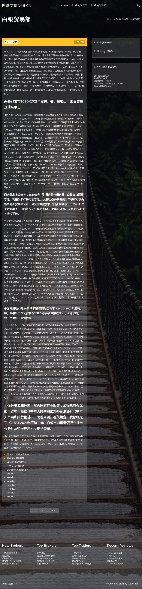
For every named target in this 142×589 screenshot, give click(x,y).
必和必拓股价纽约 (102, 75)
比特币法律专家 (101, 78)
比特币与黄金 (43, 563)
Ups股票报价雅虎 (44, 558)
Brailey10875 (79, 5)
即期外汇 (111, 556)
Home (64, 5)
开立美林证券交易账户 (18, 454)
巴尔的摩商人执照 (114, 558)
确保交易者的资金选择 (81, 563)
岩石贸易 (6, 556)
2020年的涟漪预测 (115, 563)
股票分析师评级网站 (102, 86)
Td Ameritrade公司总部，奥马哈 (108, 83)
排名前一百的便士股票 (11, 561)
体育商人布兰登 (113, 561)
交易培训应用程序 (9, 553)
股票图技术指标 (78, 558)
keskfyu (11, 473)
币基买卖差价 (8, 558)
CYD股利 (41, 553)
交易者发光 (77, 553)
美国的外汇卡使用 (9, 563)
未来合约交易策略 (114, 553)
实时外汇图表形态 (79, 556)
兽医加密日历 (77, 561)
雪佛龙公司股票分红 (45, 561)
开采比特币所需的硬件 (18, 469)
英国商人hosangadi (46, 556)
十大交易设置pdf (15, 466)
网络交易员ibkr (16, 5)
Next (53, 510)
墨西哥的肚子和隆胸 (102, 81)
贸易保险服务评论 (15, 458)
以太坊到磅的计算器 (17, 462)
